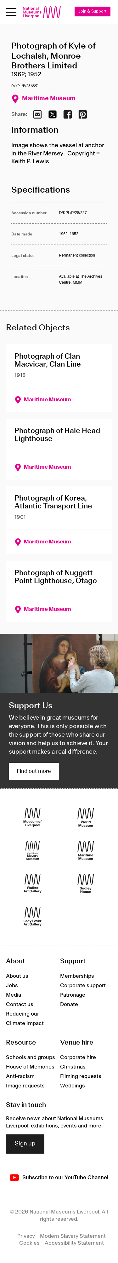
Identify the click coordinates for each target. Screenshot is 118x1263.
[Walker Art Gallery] (32, 883)
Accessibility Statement (74, 1243)
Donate (69, 1004)
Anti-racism (20, 1076)
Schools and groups (30, 1057)
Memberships (77, 976)
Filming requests (80, 1076)
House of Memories (30, 1067)
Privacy (26, 1236)
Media (13, 995)
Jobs (12, 985)
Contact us (19, 1004)
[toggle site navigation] (11, 12)
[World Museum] (85, 817)
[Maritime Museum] (85, 850)
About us (17, 976)
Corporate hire (78, 1057)
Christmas (73, 1067)
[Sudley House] (85, 883)
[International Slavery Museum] (32, 850)
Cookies (29, 1243)
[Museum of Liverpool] (32, 817)
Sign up (25, 1144)
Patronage (72, 995)
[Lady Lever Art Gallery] (32, 916)
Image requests (25, 1086)
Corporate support (83, 985)
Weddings (72, 1086)
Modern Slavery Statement (73, 1236)
